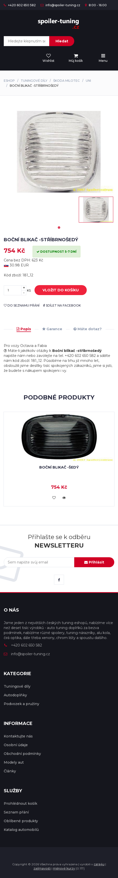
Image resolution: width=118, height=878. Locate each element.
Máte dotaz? (88, 329)
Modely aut (14, 762)
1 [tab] (59, 227)
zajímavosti (42, 868)
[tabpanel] (96, 210)
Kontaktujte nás (18, 736)
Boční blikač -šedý (59, 467)
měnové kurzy (64, 868)
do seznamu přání (22, 305)
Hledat (62, 41)
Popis (23, 329)
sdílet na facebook (62, 305)
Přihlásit (94, 562)
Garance (52, 329)
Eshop (9, 80)
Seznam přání (16, 812)
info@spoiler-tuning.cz (60, 5)
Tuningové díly (34, 80)
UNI (88, 80)
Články (10, 771)
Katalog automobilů (21, 829)
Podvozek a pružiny (21, 704)
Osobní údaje (16, 745)
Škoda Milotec (66, 80)
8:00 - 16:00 (96, 5)
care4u (99, 864)
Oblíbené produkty (21, 821)
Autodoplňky (15, 695)
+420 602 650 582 (20, 5)
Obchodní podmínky (22, 753)
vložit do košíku (57, 290)
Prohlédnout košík (20, 803)
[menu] (75, 58)
